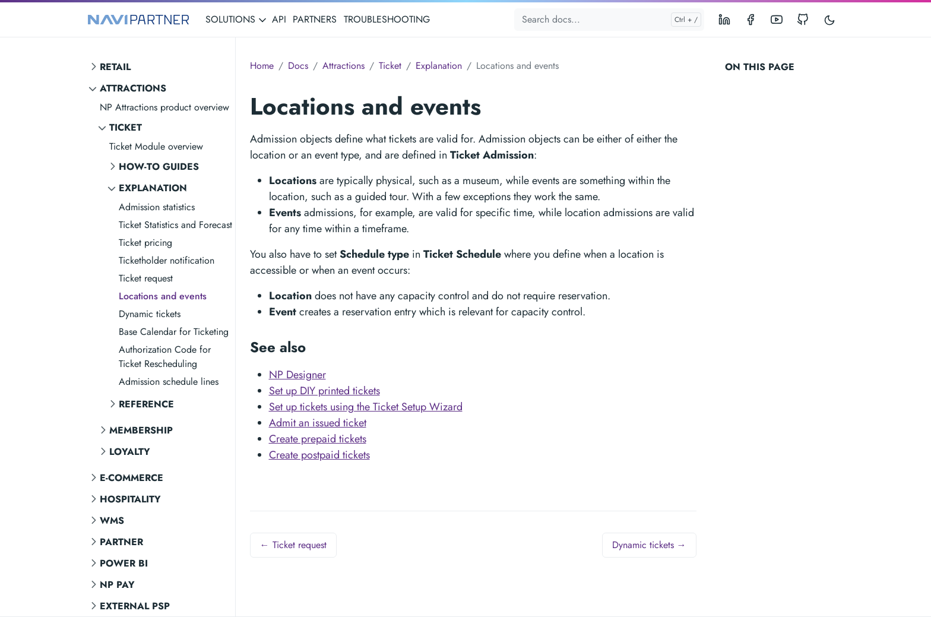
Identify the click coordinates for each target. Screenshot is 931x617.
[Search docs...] (609, 19)
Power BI (124, 563)
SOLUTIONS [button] (236, 19)
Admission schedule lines (168, 381)
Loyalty (129, 451)
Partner (121, 542)
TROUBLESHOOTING (387, 19)
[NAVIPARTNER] (138, 20)
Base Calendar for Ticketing (174, 331)
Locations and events (163, 296)
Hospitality (130, 499)
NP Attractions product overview (164, 107)
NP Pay (117, 584)
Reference (146, 404)
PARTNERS (315, 19)
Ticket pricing (145, 242)
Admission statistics (157, 207)
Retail (115, 67)
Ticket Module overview (156, 146)
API (279, 19)
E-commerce (131, 478)
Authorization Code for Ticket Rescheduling (165, 357)
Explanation (153, 188)
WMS (112, 520)
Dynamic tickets (149, 314)
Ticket (125, 127)
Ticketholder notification (166, 260)
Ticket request (146, 278)
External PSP (135, 606)
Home (262, 65)
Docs (298, 65)
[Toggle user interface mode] (829, 19)
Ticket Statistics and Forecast (175, 225)
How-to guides (159, 166)
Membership (141, 430)
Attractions (133, 88)
